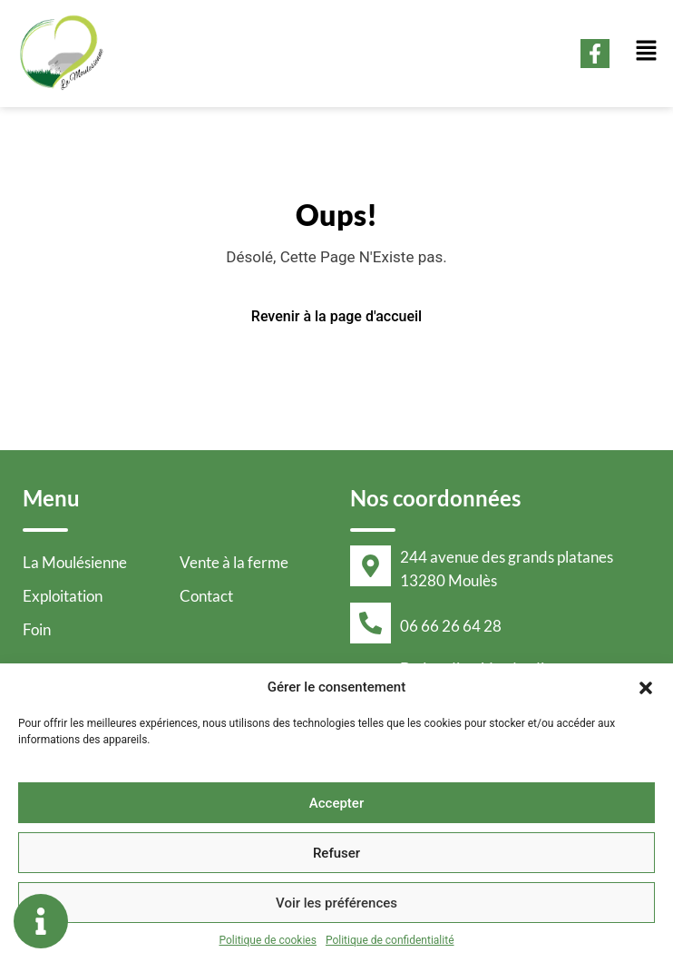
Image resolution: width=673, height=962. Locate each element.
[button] (646, 687)
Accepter (336, 803)
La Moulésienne (75, 562)
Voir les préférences (336, 903)
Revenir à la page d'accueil (336, 316)
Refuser (336, 853)
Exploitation (62, 595)
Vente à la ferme (234, 562)
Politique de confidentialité (390, 940)
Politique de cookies (268, 940)
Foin (37, 629)
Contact (206, 595)
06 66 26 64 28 (451, 625)
